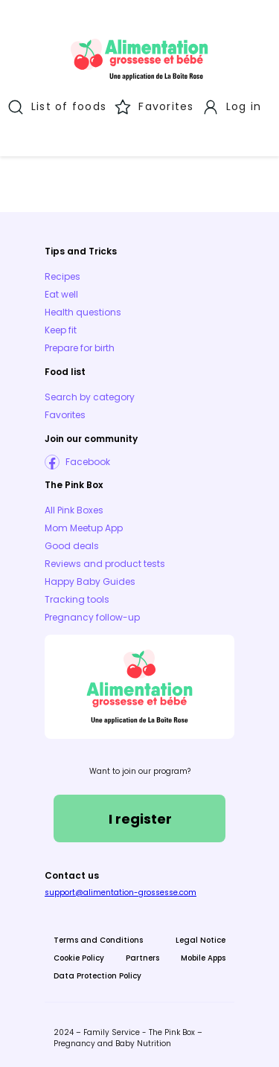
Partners (142, 958)
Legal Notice (200, 940)
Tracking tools (77, 599)
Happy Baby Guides (90, 581)
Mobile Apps (203, 958)
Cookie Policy (79, 958)
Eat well (61, 294)
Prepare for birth (80, 348)
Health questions (83, 312)
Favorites (65, 414)
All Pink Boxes (74, 510)
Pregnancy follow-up (92, 617)
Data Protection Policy (97, 975)
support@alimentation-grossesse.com (120, 892)
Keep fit (61, 330)
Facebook (87, 461)
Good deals (72, 545)
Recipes (62, 276)
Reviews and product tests (105, 563)
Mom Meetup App (84, 528)
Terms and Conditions (98, 940)
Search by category (90, 397)
